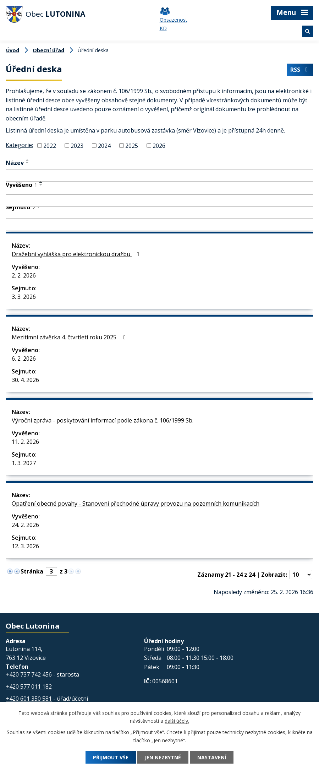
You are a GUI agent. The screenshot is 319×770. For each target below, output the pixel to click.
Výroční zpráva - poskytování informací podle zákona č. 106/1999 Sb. (102, 420)
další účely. (177, 721)
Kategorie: (19, 145)
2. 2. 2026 (24, 275)
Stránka (32, 571)
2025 (131, 146)
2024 (104, 146)
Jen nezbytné (163, 757)
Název (15, 163)
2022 (49, 146)
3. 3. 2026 (24, 297)
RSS (300, 70)
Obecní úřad (48, 50)
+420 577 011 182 (29, 686)
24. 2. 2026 (25, 525)
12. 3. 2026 (25, 546)
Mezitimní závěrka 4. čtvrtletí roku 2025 (70, 337)
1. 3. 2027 (24, 463)
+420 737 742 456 (29, 674)
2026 (159, 146)
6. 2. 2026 (24, 358)
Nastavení (211, 757)
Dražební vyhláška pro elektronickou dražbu (77, 254)
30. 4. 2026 (25, 380)
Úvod (12, 50)
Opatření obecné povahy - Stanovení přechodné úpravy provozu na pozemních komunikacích (135, 503)
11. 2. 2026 (25, 442)
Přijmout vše (110, 757)
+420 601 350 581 (29, 698)
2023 (77, 146)
